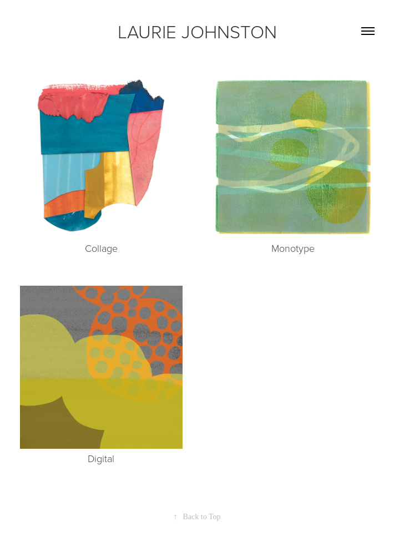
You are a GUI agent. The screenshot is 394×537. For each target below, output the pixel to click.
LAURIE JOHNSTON (197, 31)
